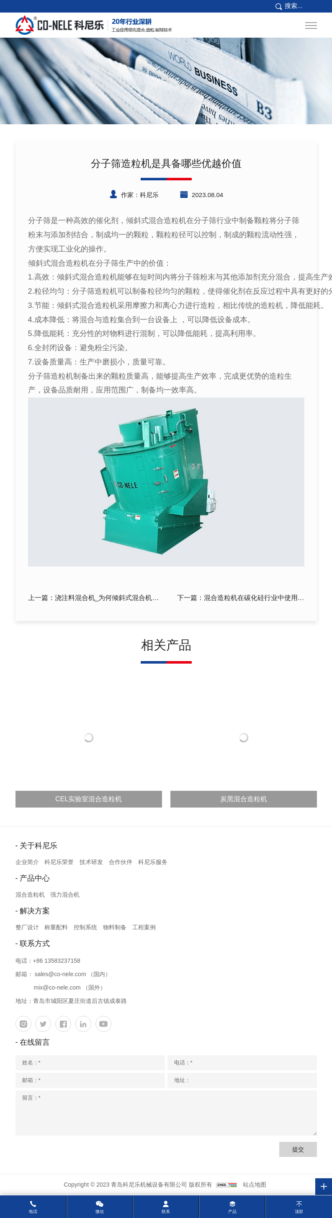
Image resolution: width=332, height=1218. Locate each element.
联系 (166, 1211)
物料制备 (114, 927)
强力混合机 (65, 894)
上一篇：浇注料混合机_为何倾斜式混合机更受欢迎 (93, 599)
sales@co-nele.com (60, 974)
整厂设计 (27, 927)
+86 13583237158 (56, 960)
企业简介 (27, 862)
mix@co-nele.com (57, 987)
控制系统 (85, 927)
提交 (298, 1149)
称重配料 (56, 927)
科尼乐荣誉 (59, 862)
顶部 (299, 1211)
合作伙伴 (120, 862)
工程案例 (144, 927)
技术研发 (91, 862)
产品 (232, 1211)
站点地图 (254, 1184)
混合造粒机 (30, 894)
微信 (99, 1211)
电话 (33, 1211)
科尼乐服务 (152, 862)
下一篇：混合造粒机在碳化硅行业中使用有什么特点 (240, 599)
